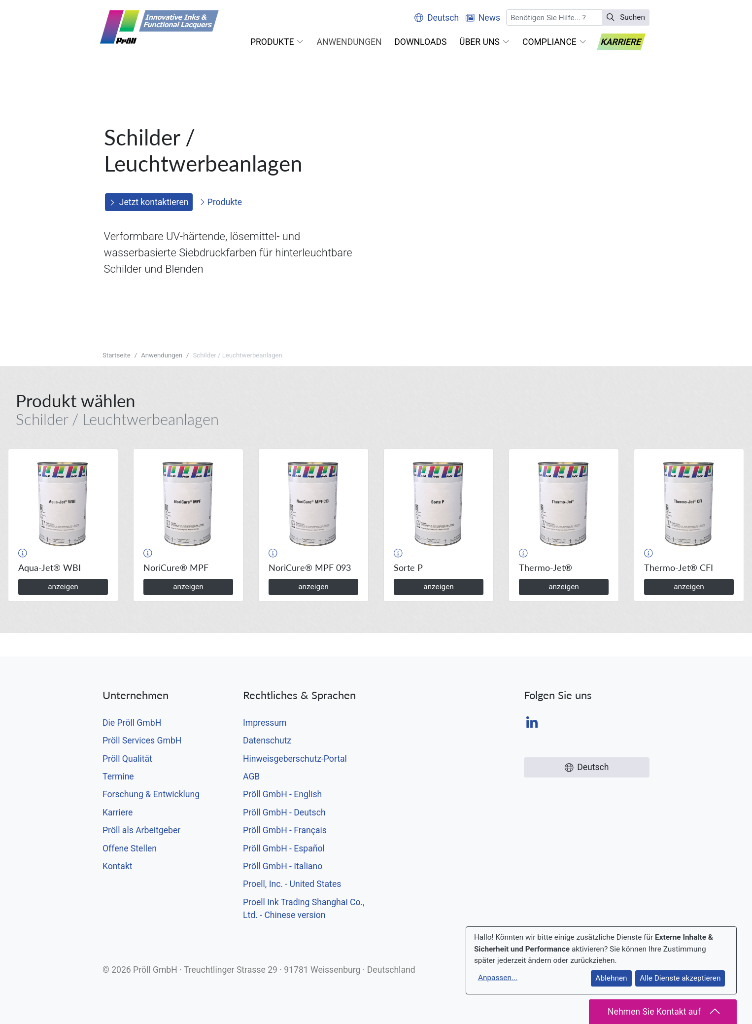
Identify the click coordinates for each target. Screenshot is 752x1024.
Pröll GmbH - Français (285, 830)
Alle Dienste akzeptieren (680, 978)
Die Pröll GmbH (132, 723)
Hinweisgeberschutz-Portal (295, 759)
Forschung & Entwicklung (151, 794)
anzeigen (63, 586)
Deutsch (436, 18)
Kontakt (118, 866)
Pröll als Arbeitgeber (141, 830)
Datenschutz (267, 740)
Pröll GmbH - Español (284, 848)
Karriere (118, 812)
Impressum (265, 723)
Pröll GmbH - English (282, 794)
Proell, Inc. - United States (292, 884)
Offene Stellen (130, 848)
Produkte (221, 202)
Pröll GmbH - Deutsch (284, 812)
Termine (118, 776)
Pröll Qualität (127, 759)
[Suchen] (554, 17)
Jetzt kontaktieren (149, 202)
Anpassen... (497, 977)
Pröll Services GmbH (142, 740)
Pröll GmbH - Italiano (282, 866)
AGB (251, 776)
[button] (277, 42)
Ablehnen (611, 978)
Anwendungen (161, 355)
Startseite (117, 355)
